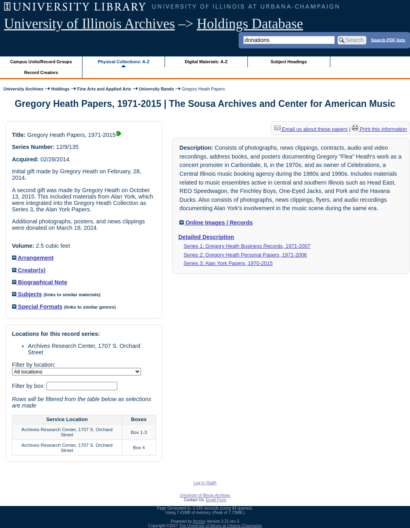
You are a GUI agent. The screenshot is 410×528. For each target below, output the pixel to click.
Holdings (60, 88)
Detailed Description (206, 237)
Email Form (216, 500)
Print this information (379, 129)
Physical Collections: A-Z (123, 61)
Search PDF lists (388, 39)
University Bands (156, 88)
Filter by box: (29, 386)
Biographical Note (39, 282)
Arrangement (33, 258)
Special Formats (37, 306)
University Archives (23, 88)
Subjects (27, 294)
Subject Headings (289, 61)
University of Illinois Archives (89, 24)
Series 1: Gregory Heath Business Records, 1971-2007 (246, 246)
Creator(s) (29, 270)
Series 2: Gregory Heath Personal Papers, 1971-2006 (245, 255)
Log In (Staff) (205, 483)
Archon (199, 521)
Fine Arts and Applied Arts (104, 88)
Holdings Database (250, 24)
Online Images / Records (216, 222)
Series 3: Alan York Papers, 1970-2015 (228, 263)
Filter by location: (34, 364)
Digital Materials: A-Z (206, 61)
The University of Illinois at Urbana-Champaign (220, 526)
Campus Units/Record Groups (41, 61)
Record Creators (41, 72)
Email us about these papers (311, 129)
